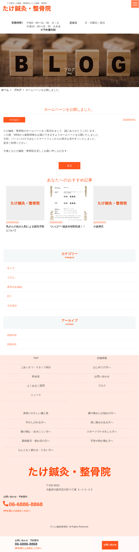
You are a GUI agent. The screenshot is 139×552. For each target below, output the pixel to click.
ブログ (102, 385)
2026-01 (11, 344)
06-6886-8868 (28, 545)
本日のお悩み (14, 286)
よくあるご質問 (36, 385)
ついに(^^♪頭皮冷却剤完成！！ (67, 226)
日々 (9, 296)
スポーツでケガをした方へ (102, 431)
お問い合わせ (101, 376)
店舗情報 (102, 358)
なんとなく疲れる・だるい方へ (36, 449)
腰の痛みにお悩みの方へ (102, 413)
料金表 (36, 376)
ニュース (36, 394)
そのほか (12, 305)
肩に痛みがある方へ (101, 422)
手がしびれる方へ (36, 422)
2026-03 (11, 335)
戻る (69, 165)
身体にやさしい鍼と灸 (36, 413)
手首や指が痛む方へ (101, 440)
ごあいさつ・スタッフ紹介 (36, 367)
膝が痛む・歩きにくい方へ (36, 431)
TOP (36, 358)
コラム (11, 277)
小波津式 (98, 226)
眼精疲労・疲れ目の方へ (36, 440)
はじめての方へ (102, 367)
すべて (11, 268)
